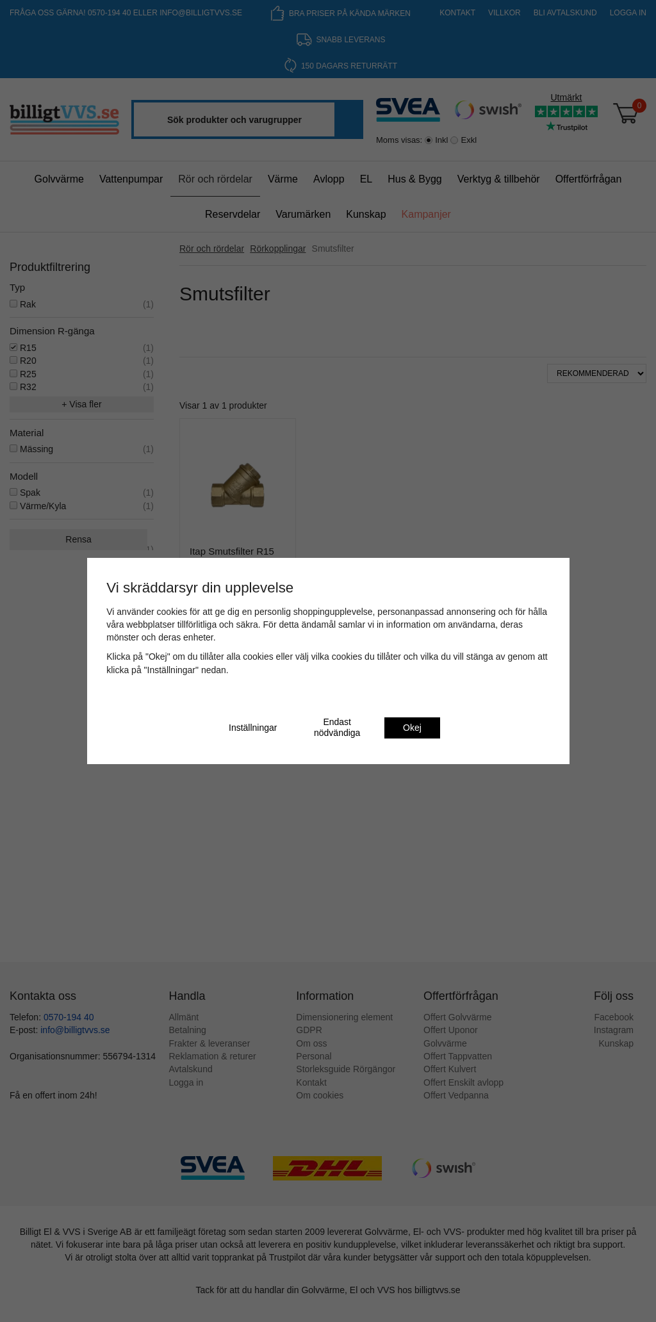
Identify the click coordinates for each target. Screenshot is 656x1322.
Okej (412, 727)
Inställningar (253, 727)
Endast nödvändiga (337, 728)
